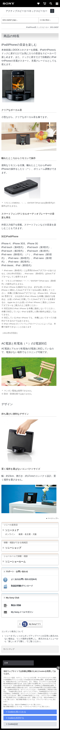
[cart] (44, 3)
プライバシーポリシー (32, 706)
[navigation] (52, 11)
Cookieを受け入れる (17, 712)
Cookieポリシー (26, 704)
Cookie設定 (13, 724)
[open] (51, 3)
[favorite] (38, 3)
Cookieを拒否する (16, 718)
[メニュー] (57, 3)
